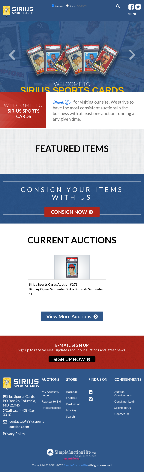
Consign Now (72, 212)
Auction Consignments (123, 393)
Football (71, 398)
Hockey (71, 410)
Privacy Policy (14, 433)
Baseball (71, 391)
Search (70, 416)
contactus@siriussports (21, 424)
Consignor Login (124, 401)
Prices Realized (51, 407)
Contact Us (121, 414)
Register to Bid (51, 401)
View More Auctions (72, 316)
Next (132, 55)
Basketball (73, 404)
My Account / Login (50, 393)
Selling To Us (122, 407)
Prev (12, 55)
